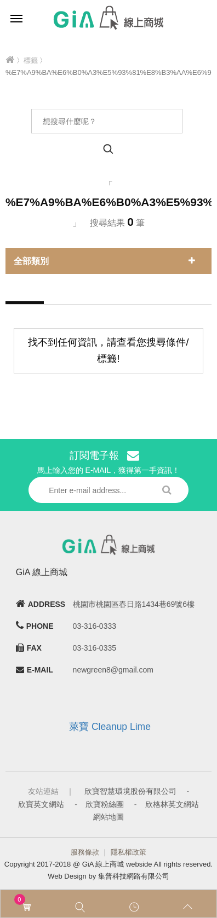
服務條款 (85, 852)
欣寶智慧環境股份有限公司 (130, 791)
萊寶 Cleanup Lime (110, 726)
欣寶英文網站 (41, 804)
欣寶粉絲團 (104, 804)
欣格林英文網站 (172, 804)
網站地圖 (108, 816)
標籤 (31, 60)
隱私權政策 (128, 852)
